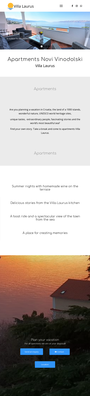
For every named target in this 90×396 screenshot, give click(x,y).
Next (87, 30)
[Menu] (61, 5)
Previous (2, 30)
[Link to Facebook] (72, 6)
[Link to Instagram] (77, 6)
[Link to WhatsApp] (81, 6)
